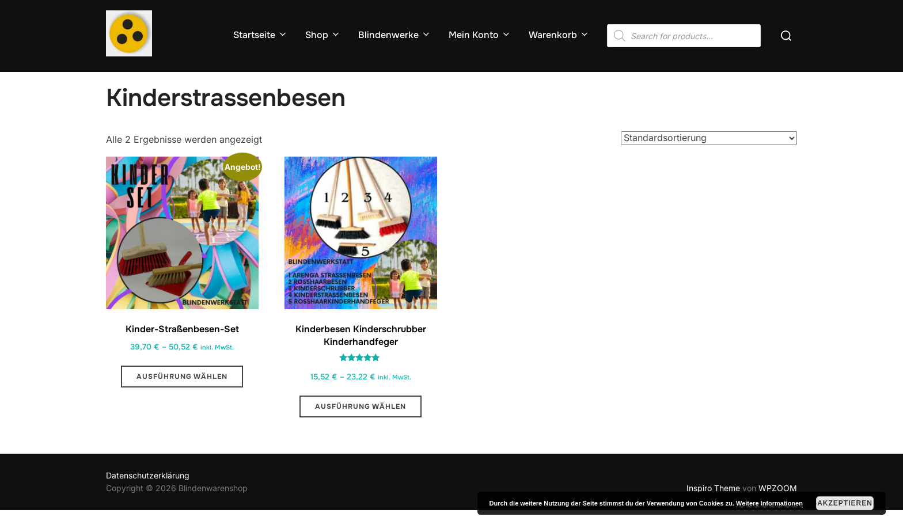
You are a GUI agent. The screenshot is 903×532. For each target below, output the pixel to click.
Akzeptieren (844, 503)
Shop (323, 35)
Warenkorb (559, 35)
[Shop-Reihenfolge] (709, 160)
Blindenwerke (394, 35)
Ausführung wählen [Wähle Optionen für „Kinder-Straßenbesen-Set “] (181, 399)
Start (115, 79)
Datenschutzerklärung (147, 497)
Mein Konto (480, 35)
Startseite (260, 35)
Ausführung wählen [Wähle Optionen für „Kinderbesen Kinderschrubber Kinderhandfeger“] (360, 428)
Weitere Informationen (769, 503)
